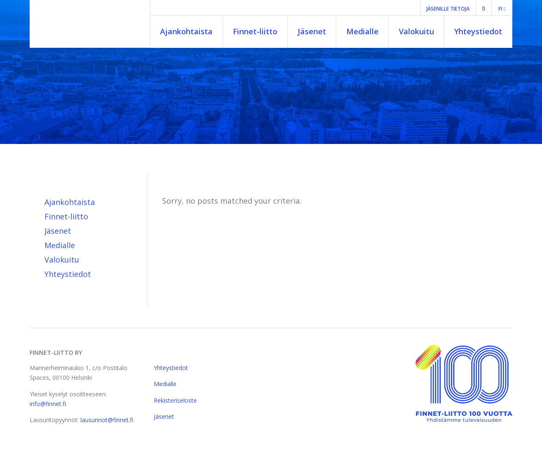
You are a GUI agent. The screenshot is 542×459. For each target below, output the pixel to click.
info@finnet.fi (48, 404)
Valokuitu (416, 31)
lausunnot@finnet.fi (106, 420)
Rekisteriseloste (175, 400)
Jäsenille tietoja (448, 8)
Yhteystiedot (478, 31)
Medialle (362, 31)
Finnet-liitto (255, 31)
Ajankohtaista (186, 31)
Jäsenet (312, 31)
